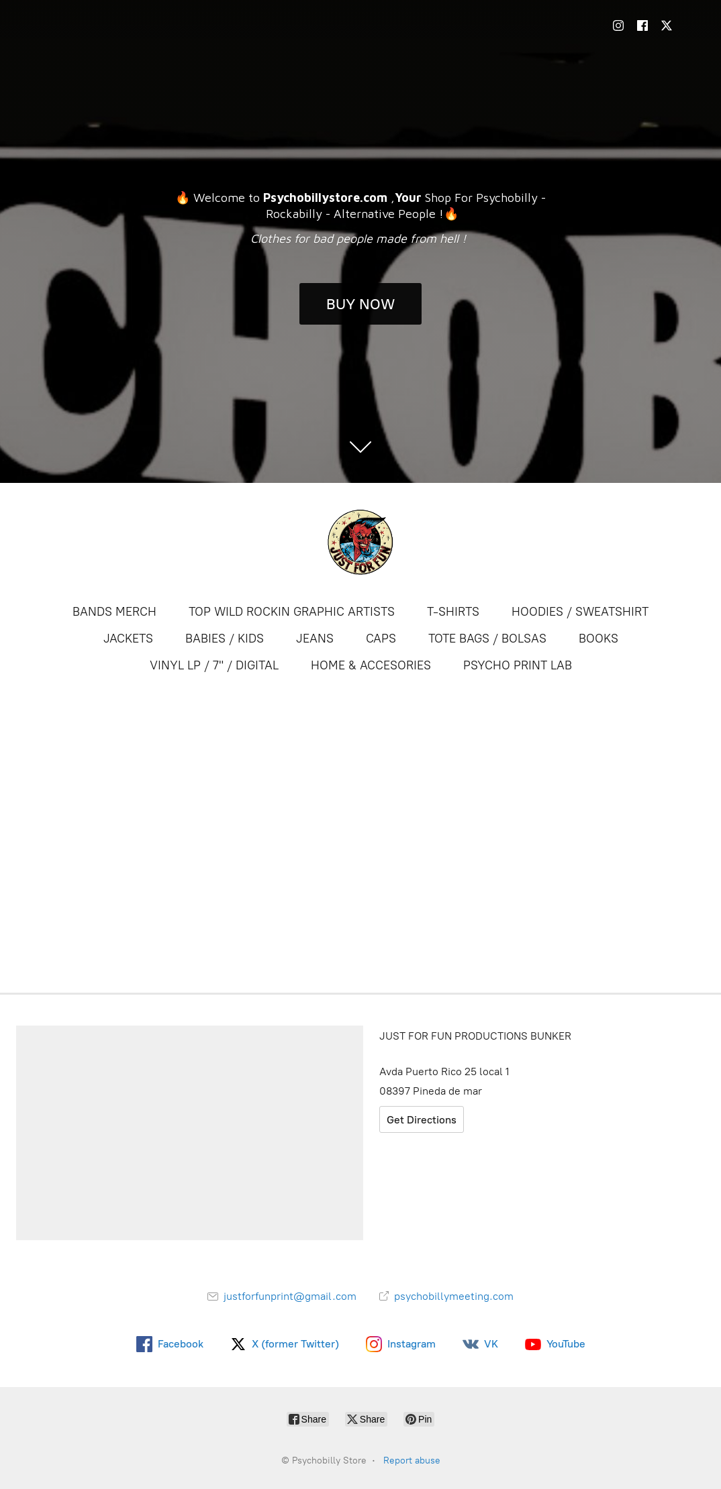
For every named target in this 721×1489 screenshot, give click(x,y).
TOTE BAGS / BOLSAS (487, 638)
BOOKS (598, 638)
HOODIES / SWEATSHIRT (580, 611)
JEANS (315, 638)
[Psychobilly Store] (360, 542)
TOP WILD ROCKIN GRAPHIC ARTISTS (292, 611)
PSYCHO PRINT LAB (517, 665)
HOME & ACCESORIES (371, 665)
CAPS (381, 638)
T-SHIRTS (453, 611)
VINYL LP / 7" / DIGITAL (214, 665)
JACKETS (128, 638)
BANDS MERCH (114, 611)
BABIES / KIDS (224, 638)
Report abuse (411, 1460)
